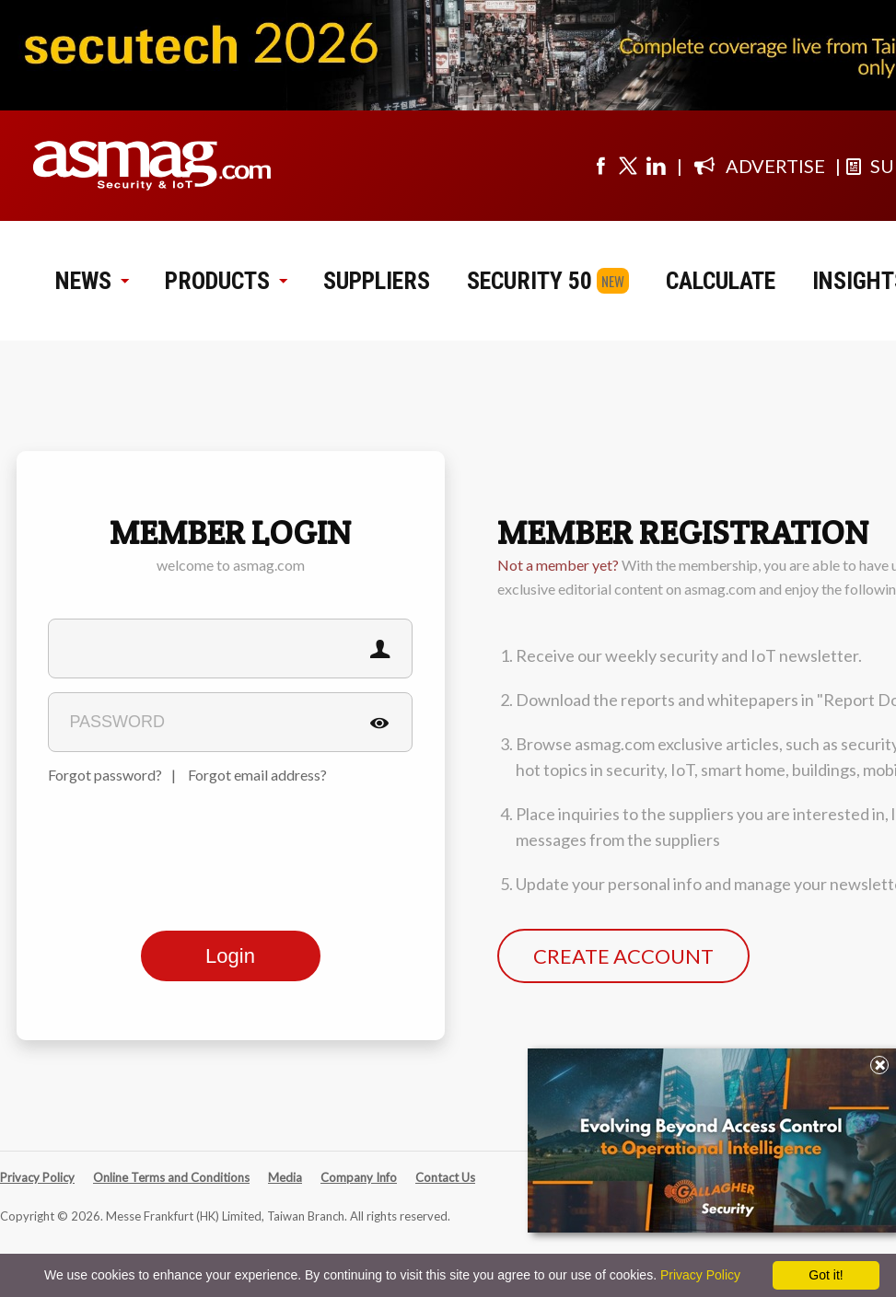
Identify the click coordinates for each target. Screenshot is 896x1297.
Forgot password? (105, 774)
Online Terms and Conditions (171, 1177)
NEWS (91, 281)
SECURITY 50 (529, 281)
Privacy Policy (37, 1177)
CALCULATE (720, 281)
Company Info (358, 1177)
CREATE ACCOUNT (623, 956)
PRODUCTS (225, 281)
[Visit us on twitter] (628, 166)
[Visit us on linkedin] (656, 165)
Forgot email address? (257, 774)
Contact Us (445, 1177)
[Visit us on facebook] (600, 165)
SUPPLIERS (376, 281)
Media (285, 1177)
